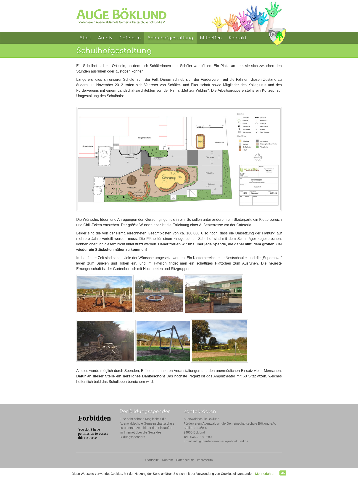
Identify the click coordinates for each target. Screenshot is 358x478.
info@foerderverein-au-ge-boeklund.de (220, 441)
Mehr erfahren (265, 473)
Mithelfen (211, 38)
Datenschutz (185, 460)
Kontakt (237, 38)
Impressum (205, 460)
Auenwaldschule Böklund (277, 37)
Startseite (152, 460)
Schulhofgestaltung (170, 38)
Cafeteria (130, 38)
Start (85, 38)
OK (283, 473)
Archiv (105, 38)
